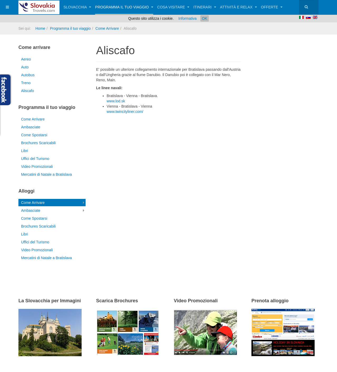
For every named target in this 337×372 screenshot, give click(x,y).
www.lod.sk (116, 101)
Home (40, 28)
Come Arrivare (107, 28)
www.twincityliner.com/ (125, 111)
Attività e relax (238, 7)
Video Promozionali (37, 166)
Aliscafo (27, 91)
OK (204, 18)
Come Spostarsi (34, 135)
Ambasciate (30, 127)
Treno (26, 83)
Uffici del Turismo (35, 159)
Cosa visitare (173, 7)
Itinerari (204, 7)
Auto (25, 67)
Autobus (27, 75)
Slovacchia (77, 7)
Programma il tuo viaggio (124, 7)
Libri (24, 151)
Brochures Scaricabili (38, 143)
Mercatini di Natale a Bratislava (46, 174)
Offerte (272, 7)
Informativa (188, 18)
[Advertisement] (157, 146)
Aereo (26, 59)
